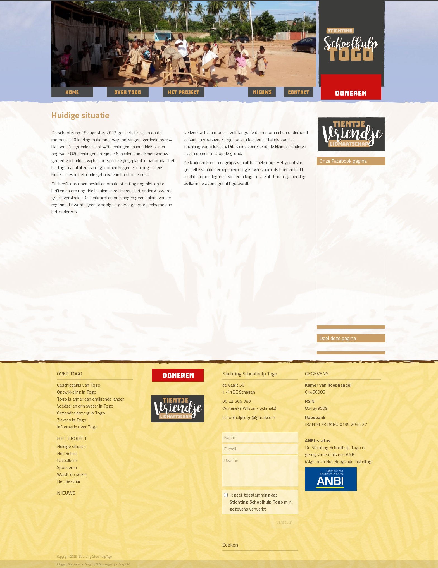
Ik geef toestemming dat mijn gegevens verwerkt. (261, 502)
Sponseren (67, 467)
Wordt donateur (72, 474)
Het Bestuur (68, 481)
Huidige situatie (72, 446)
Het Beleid (67, 453)
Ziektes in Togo (71, 419)
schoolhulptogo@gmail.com (248, 417)
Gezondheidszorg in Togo (81, 412)
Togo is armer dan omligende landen (91, 399)
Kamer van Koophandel (329, 385)
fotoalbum (67, 460)
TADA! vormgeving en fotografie (112, 564)
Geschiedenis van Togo (78, 385)
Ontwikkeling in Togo (76, 392)
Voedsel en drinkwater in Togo (85, 405)
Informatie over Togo (77, 426)
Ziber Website (75, 564)
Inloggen (61, 564)
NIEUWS (66, 493)
